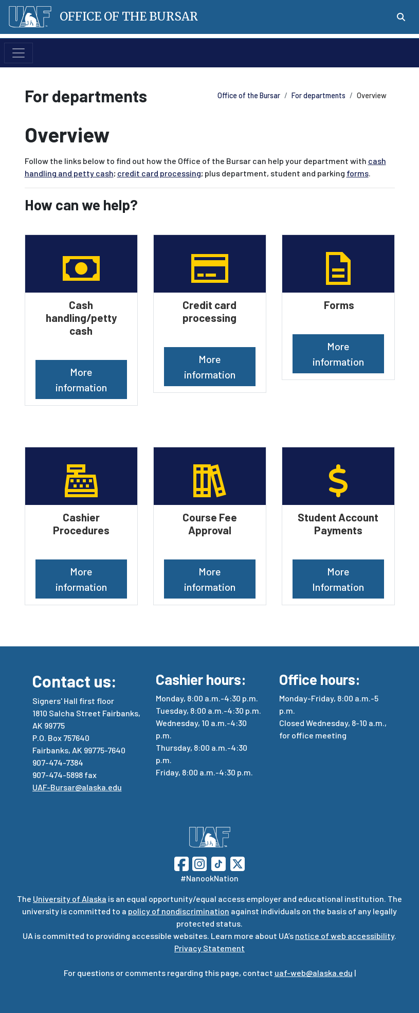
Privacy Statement (209, 948)
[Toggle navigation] (18, 53)
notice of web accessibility (344, 935)
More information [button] (81, 379)
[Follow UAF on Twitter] (237, 862)
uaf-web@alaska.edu (314, 973)
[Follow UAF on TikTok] (218, 862)
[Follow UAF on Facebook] (181, 862)
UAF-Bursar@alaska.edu (77, 787)
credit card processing (159, 173)
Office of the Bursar (248, 95)
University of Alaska (69, 898)
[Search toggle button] (401, 17)
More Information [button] (338, 579)
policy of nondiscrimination (178, 911)
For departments (318, 95)
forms (358, 173)
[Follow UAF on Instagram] (198, 862)
